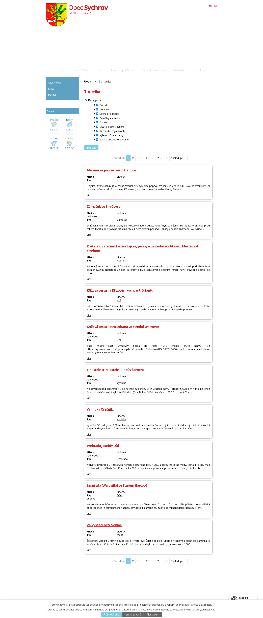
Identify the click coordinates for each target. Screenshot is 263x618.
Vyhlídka (121, 382)
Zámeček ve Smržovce (103, 206)
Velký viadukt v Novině (104, 525)
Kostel (120, 180)
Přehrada (122, 458)
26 (147, 158)
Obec (99, 70)
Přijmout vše (111, 614)
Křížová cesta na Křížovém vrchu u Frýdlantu (120, 290)
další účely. (207, 604)
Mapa (51, 88)
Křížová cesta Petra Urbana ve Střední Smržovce (123, 326)
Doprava (104, 109)
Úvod (62, 70)
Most (120, 534)
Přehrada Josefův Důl (103, 445)
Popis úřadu (59, 586)
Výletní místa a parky (111, 135)
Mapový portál (123, 592)
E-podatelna (59, 592)
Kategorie (94, 100)
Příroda (103, 105)
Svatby (87, 592)
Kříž (119, 300)
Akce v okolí (54, 82)
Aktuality (88, 582)
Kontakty (198, 70)
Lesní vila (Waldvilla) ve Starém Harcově (117, 485)
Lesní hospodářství (122, 70)
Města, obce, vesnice (111, 126)
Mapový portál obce (153, 70)
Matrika (88, 589)
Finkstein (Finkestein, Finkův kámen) (115, 369)
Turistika (179, 70)
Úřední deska (60, 589)
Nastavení (153, 614)
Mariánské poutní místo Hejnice (111, 170)
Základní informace (63, 582)
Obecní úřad (81, 70)
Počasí (52, 94)
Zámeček (122, 219)
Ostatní (103, 122)
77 (167, 158)
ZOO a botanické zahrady (114, 139)
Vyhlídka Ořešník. (100, 409)
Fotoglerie (89, 586)
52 (157, 158)
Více (89, 195)
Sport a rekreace (109, 113)
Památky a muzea (109, 118)
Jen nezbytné (133, 614)
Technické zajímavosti (112, 131)
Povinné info (60, 595)
